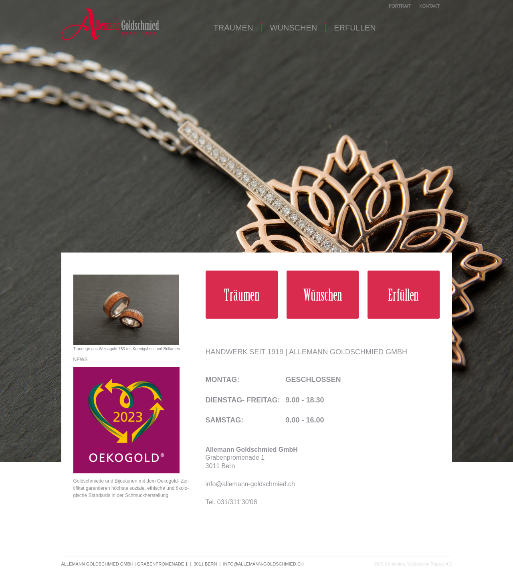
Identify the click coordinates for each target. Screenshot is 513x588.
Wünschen (293, 27)
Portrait (400, 6)
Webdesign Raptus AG (429, 564)
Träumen (233, 27)
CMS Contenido (389, 564)
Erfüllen (355, 27)
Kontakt (429, 6)
